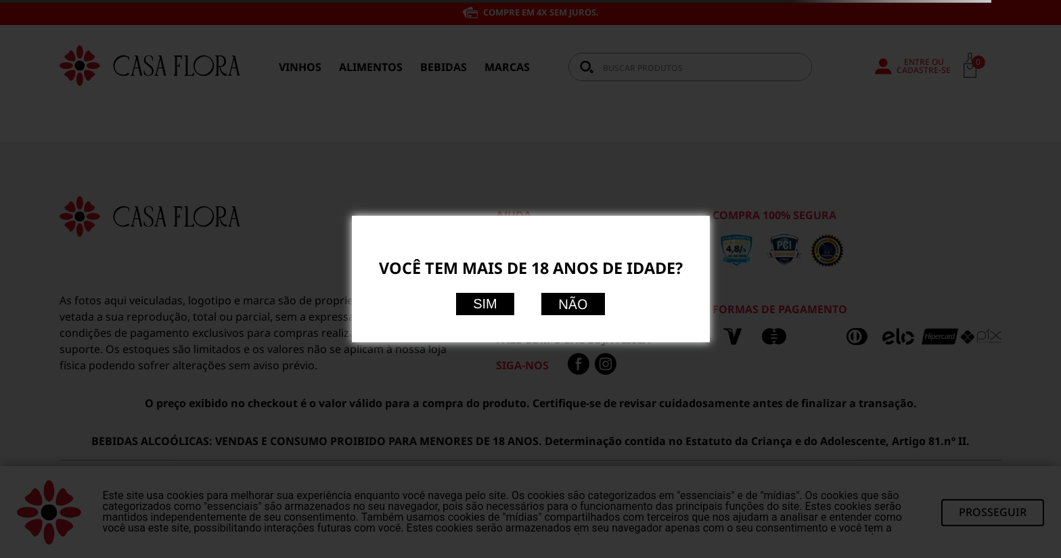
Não (573, 304)
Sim (485, 303)
